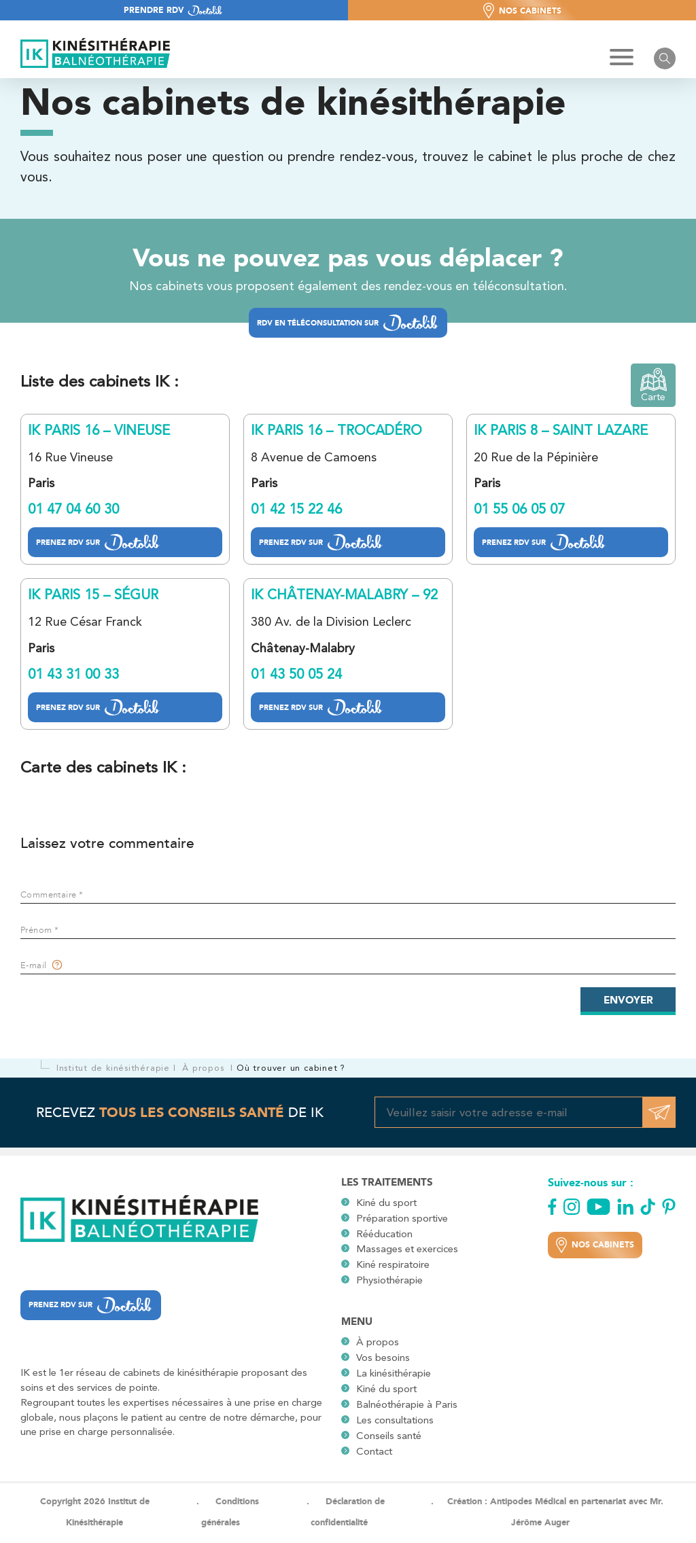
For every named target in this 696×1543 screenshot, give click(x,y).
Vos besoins (383, 1357)
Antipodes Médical (528, 1501)
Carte (653, 385)
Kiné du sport (386, 1202)
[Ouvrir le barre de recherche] (665, 58)
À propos (377, 1342)
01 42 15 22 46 (296, 509)
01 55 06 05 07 (519, 509)
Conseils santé (388, 1436)
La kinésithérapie (393, 1373)
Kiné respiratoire (393, 1264)
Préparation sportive (402, 1218)
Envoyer (628, 1000)
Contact (374, 1451)
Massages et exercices (407, 1249)
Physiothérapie (389, 1280)
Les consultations (395, 1420)
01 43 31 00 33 (73, 674)
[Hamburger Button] (621, 58)
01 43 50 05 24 (296, 674)
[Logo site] (95, 54)
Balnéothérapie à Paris (406, 1404)
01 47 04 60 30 (73, 509)
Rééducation (384, 1234)
